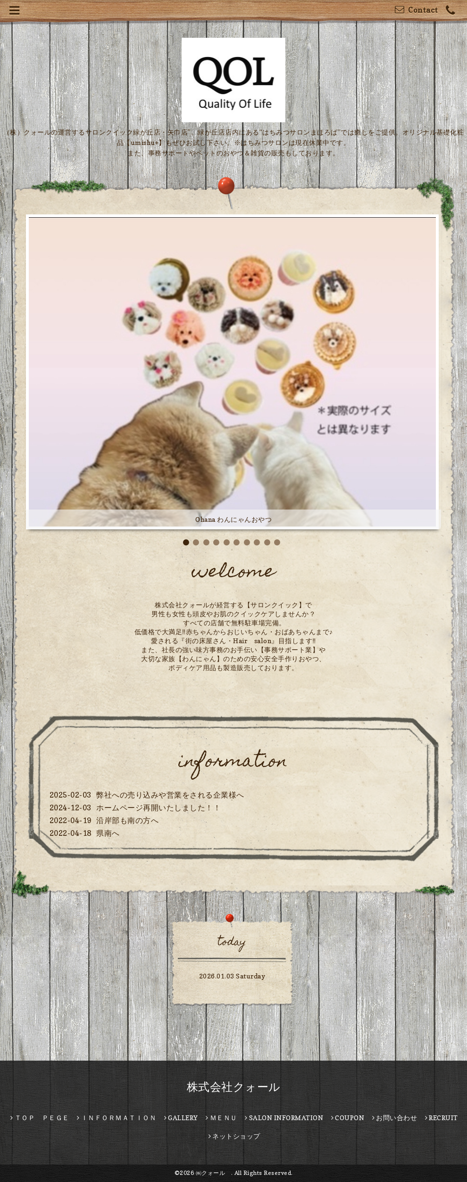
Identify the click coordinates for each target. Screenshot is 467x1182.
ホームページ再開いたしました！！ (158, 807)
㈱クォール (213, 1172)
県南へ (108, 833)
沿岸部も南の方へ (127, 820)
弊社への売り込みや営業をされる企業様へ (170, 794)
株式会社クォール (234, 1087)
